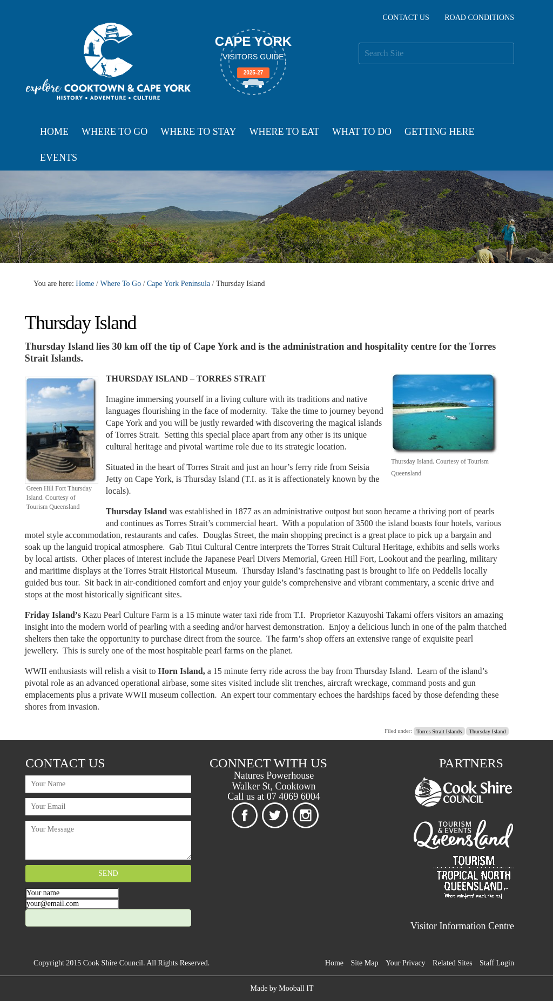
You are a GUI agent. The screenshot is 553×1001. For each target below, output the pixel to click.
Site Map (365, 963)
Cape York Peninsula (178, 284)
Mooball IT (296, 988)
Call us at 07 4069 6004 (273, 796)
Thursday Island (487, 731)
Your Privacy (406, 963)
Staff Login (497, 963)
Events (58, 157)
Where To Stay (198, 132)
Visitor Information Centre (462, 926)
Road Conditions (479, 17)
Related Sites (453, 963)
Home (54, 132)
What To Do (362, 132)
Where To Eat (284, 132)
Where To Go (114, 132)
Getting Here (439, 132)
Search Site (358, 42)
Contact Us (406, 17)
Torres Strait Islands (439, 731)
